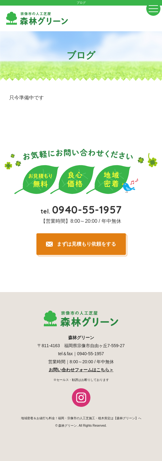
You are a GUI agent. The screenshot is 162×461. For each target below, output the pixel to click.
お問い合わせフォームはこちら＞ (81, 369)
